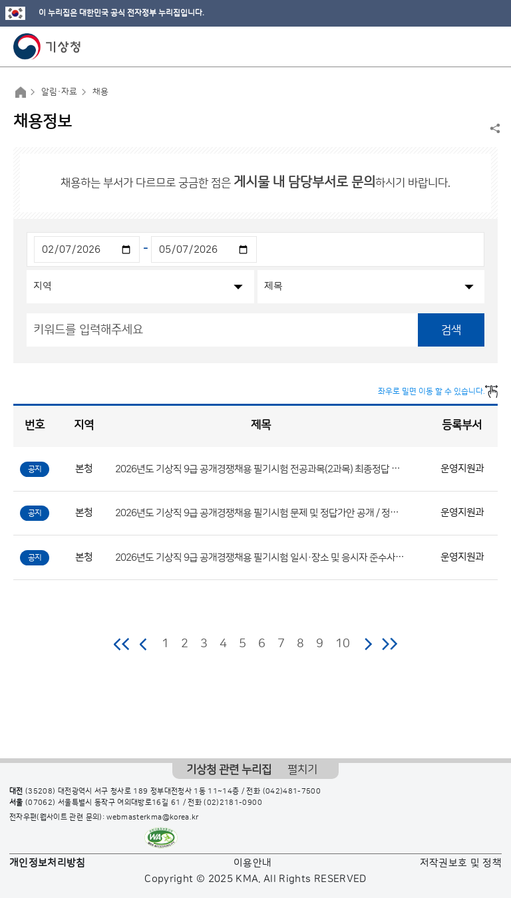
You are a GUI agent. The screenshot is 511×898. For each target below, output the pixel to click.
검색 (451, 330)
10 (342, 644)
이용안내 (252, 863)
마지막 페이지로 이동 (389, 644)
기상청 (47, 46)
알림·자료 (59, 91)
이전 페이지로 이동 (144, 644)
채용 (100, 91)
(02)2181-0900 (233, 803)
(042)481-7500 (292, 792)
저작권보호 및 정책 (461, 863)
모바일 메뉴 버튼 (489, 46)
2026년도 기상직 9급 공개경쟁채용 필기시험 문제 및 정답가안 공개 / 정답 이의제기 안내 (284, 513)
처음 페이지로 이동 (122, 644)
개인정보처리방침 (47, 863)
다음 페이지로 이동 (368, 644)
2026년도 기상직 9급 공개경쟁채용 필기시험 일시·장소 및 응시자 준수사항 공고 (269, 557)
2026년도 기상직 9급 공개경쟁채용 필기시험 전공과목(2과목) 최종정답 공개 (262, 468)
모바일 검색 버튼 (468, 46)
